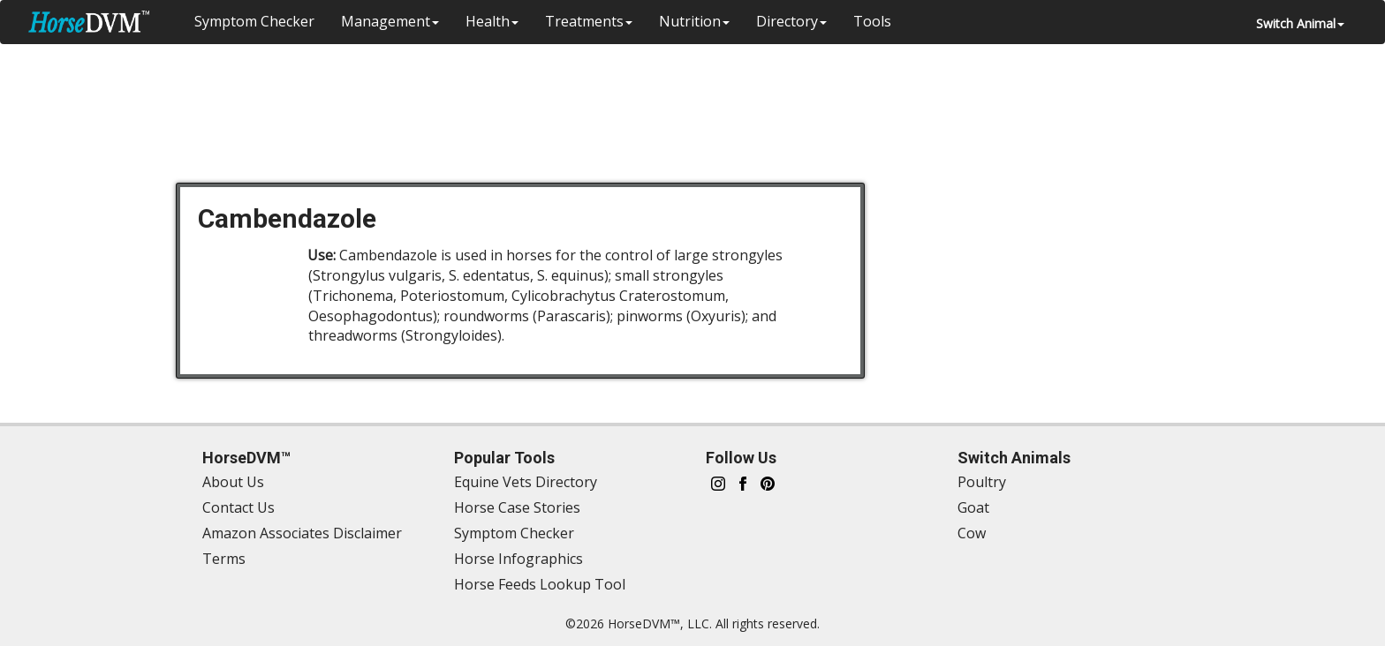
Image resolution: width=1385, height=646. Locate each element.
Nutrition (694, 21)
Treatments (588, 21)
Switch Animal (1300, 23)
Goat (973, 507)
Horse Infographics (518, 558)
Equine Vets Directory (525, 482)
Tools (872, 21)
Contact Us (238, 507)
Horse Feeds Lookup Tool (539, 584)
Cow (971, 533)
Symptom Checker (254, 21)
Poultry (981, 482)
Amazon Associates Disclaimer (302, 533)
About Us (233, 482)
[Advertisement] (701, 101)
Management (390, 21)
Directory (791, 21)
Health (491, 21)
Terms (224, 558)
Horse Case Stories (517, 507)
